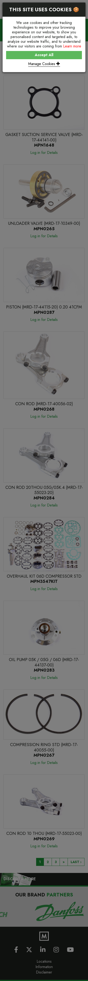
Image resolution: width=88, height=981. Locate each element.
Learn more (72, 46)
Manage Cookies (44, 63)
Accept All (44, 55)
